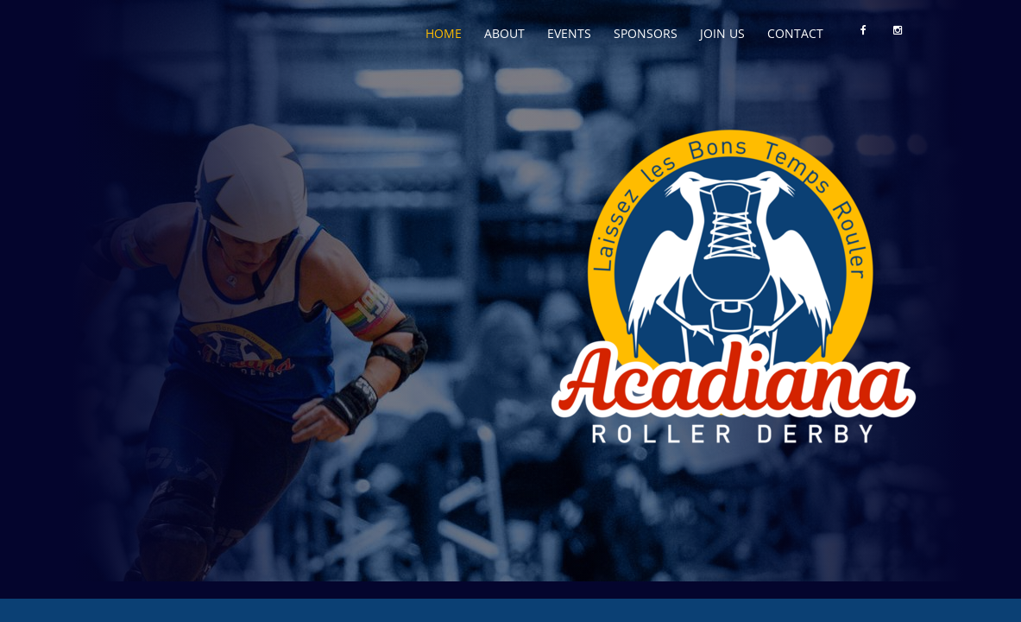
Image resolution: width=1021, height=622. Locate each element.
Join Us (722, 33)
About (504, 33)
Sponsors (646, 33)
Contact (795, 33)
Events (569, 33)
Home (443, 33)
